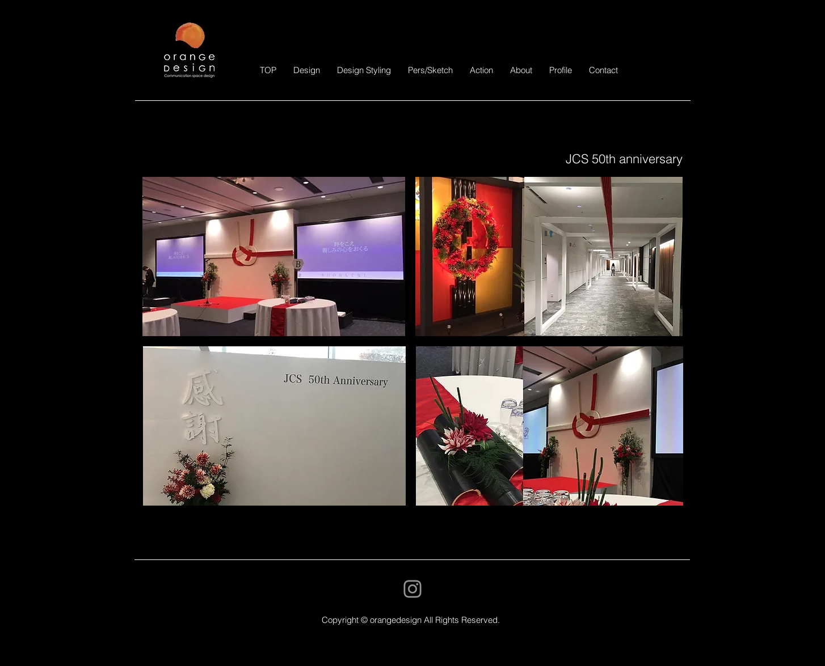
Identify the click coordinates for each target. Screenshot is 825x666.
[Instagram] (412, 589)
